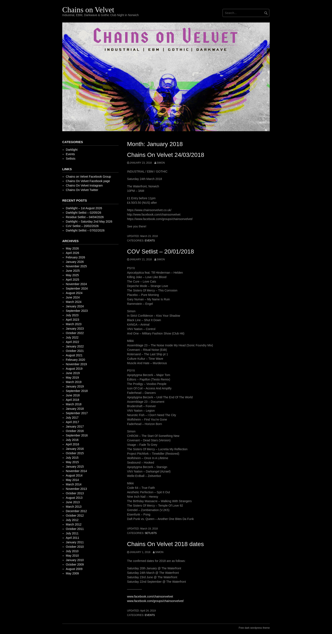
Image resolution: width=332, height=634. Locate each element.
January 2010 (75, 560)
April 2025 (72, 279)
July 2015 (72, 457)
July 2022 (72, 337)
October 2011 (75, 529)
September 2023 (77, 310)
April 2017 (72, 422)
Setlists (151, 533)
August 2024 (74, 293)
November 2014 (76, 471)
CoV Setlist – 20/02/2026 (82, 226)
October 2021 (75, 351)
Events (150, 240)
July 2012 (72, 520)
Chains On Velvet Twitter (82, 190)
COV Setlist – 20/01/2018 (160, 251)
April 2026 (72, 253)
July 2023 (72, 315)
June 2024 (73, 297)
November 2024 (76, 284)
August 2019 (74, 368)
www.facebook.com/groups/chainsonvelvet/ (155, 601)
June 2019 (73, 373)
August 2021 (74, 355)
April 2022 (72, 342)
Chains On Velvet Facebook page (88, 181)
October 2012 (75, 515)
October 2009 (75, 564)
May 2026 (72, 248)
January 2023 (75, 328)
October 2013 (75, 493)
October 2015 (75, 453)
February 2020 (75, 359)
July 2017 (72, 417)
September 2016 (77, 435)
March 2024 (74, 302)
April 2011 (72, 537)
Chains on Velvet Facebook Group (88, 176)
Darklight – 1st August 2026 (84, 208)
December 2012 (76, 511)
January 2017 (75, 426)
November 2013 (76, 488)
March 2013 (74, 506)
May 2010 (72, 555)
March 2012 (74, 524)
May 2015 (72, 462)
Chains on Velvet (88, 10)
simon (161, 162)
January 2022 (75, 346)
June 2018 (73, 395)
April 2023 (72, 319)
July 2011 (72, 533)
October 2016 (75, 431)
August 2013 (74, 497)
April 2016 (72, 444)
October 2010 (75, 546)
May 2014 (72, 480)
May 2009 (72, 573)
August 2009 (74, 569)
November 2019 (76, 364)
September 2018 (77, 391)
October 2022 (75, 333)
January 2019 (75, 386)
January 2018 (75, 408)
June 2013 (73, 502)
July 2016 (72, 440)
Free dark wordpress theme (254, 627)
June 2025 (73, 270)
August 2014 (74, 475)
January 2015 (75, 466)
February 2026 (75, 257)
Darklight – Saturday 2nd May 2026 (89, 221)
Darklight (71, 149)
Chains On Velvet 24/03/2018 (165, 155)
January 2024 (75, 306)
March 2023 (74, 324)
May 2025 (72, 275)
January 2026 (75, 261)
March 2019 (74, 382)
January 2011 (75, 542)
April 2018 (72, 399)
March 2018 (74, 404)
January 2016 (75, 448)
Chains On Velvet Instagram (84, 185)
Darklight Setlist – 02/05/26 (83, 212)
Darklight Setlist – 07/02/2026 (85, 230)
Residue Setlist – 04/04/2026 (85, 217)
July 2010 (72, 551)
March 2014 (74, 484)
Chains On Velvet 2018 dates (165, 544)
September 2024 (77, 288)
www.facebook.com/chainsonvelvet (150, 596)
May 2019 (72, 377)
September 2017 (77, 413)
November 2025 (76, 266)
